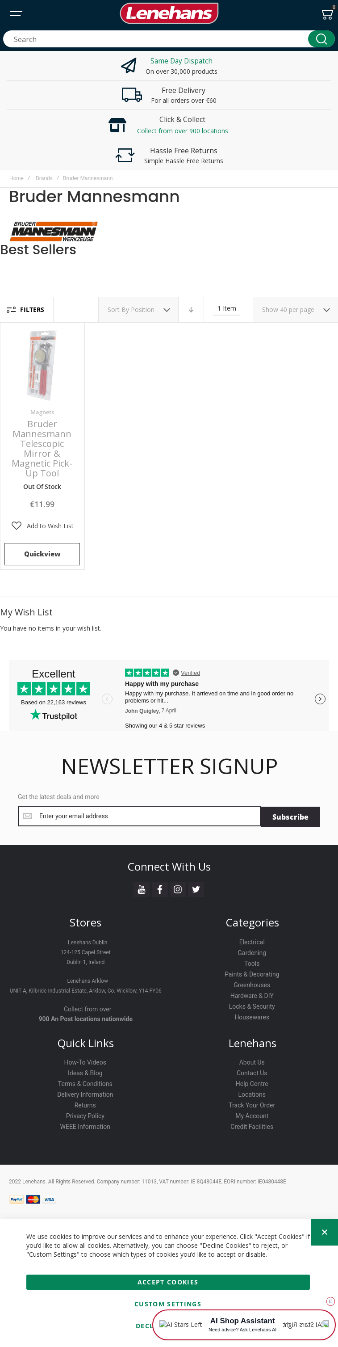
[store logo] (169, 13)
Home (16, 178)
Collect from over (88, 1007)
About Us (252, 1061)
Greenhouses (252, 983)
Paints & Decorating (252, 972)
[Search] (321, 38)
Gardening (252, 951)
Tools (251, 961)
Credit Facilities (251, 1125)
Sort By (118, 309)
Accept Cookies (168, 1282)
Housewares (251, 1015)
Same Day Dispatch (181, 61)
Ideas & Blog (85, 1071)
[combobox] (169, 38)
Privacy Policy (85, 1114)
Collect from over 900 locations (182, 130)
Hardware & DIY (252, 994)
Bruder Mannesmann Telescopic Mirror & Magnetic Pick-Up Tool (42, 448)
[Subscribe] (290, 816)
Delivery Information (85, 1093)
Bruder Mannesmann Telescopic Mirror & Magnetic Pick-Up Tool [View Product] (42, 365)
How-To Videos (85, 1061)
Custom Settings (167, 1304)
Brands (44, 178)
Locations (252, 1093)
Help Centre (252, 1082)
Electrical (252, 940)
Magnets (42, 412)
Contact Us (252, 1071)
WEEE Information (85, 1125)
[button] (42, 526)
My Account (251, 1114)
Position (143, 309)
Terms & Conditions (85, 1082)
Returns (85, 1103)
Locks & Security (252, 1004)
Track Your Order (252, 1103)
